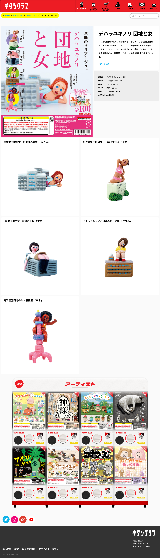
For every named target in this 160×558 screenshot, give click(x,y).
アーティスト (30, 15)
